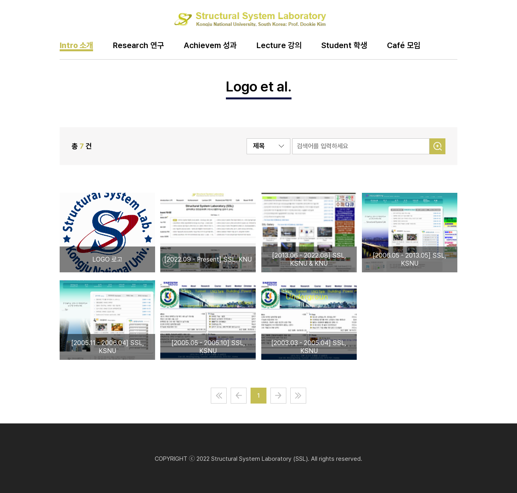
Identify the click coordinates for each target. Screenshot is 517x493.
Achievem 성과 (210, 45)
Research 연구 (138, 45)
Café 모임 (403, 45)
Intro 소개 (76, 45)
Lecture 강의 (279, 45)
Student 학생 (344, 45)
